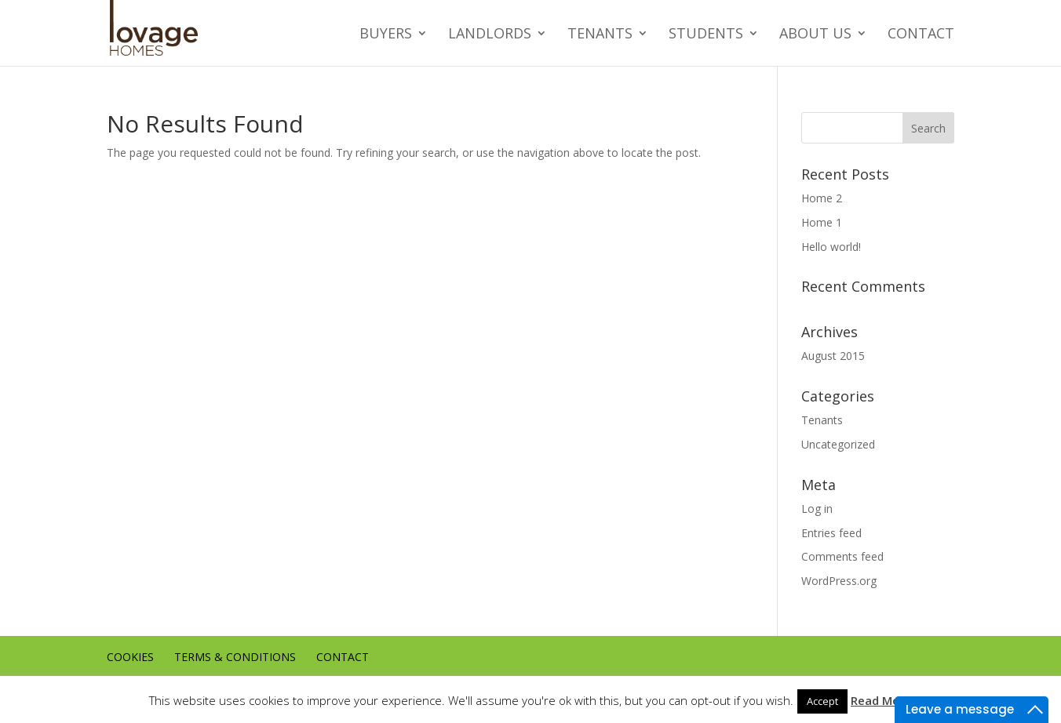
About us (815, 34)
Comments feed (842, 556)
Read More (881, 700)
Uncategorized (838, 444)
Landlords (489, 34)
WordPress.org (839, 580)
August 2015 (833, 355)
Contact (921, 34)
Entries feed (831, 532)
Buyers (385, 34)
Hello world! (831, 246)
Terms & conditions (235, 656)
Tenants (600, 34)
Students (706, 34)
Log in (817, 508)
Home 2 (821, 198)
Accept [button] (822, 701)
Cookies (130, 656)
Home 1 (821, 222)
